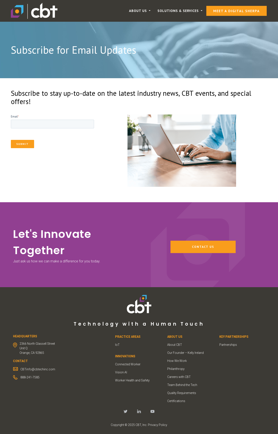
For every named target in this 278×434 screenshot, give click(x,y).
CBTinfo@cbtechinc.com (37, 369)
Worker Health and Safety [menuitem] (132, 380)
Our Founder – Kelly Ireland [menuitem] (185, 352)
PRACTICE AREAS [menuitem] (128, 336)
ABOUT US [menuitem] (174, 336)
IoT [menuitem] (117, 344)
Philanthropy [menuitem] (176, 369)
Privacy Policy (157, 425)
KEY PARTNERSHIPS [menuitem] (233, 336)
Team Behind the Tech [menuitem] (182, 385)
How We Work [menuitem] (177, 361)
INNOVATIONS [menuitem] (125, 356)
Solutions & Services (178, 10)
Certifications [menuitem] (176, 401)
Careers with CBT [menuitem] (179, 377)
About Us (138, 10)
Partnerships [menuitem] (228, 344)
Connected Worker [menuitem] (128, 364)
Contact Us (203, 247)
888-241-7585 (30, 377)
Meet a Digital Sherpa (236, 11)
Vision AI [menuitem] (121, 372)
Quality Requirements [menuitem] (181, 393)
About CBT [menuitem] (174, 344)
